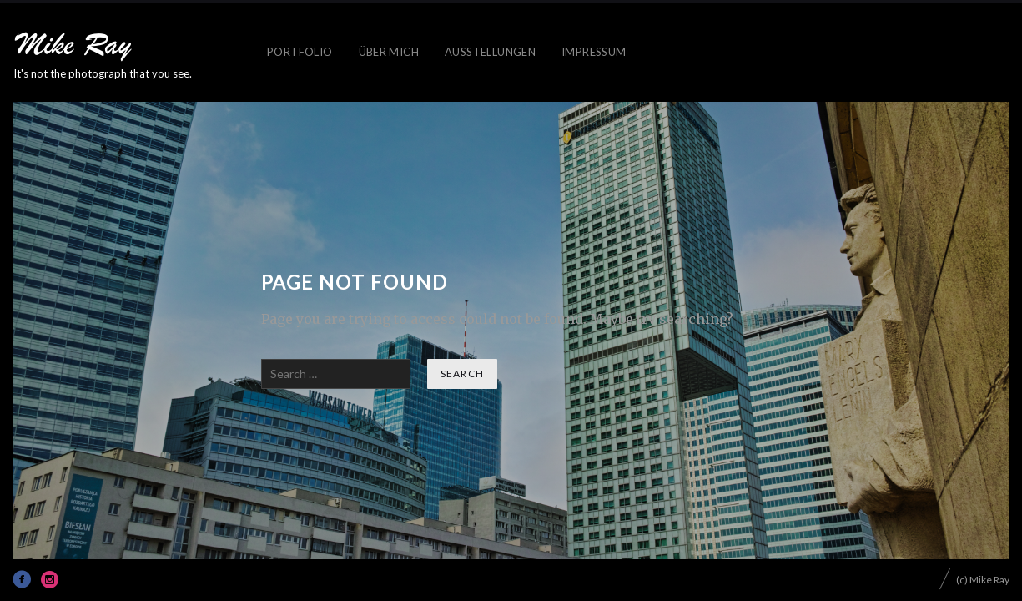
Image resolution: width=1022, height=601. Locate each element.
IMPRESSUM (594, 51)
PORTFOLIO (300, 51)
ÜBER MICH (389, 51)
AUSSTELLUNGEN (490, 51)
